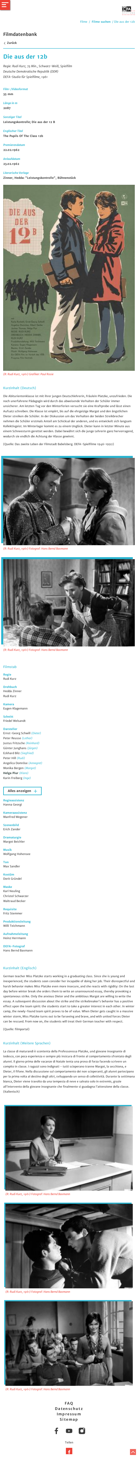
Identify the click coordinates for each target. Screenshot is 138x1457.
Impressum (69, 1414)
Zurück (10, 43)
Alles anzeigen (20, 791)
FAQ (69, 1403)
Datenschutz (69, 1408)
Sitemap (69, 1419)
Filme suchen (101, 22)
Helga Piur (11, 773)
